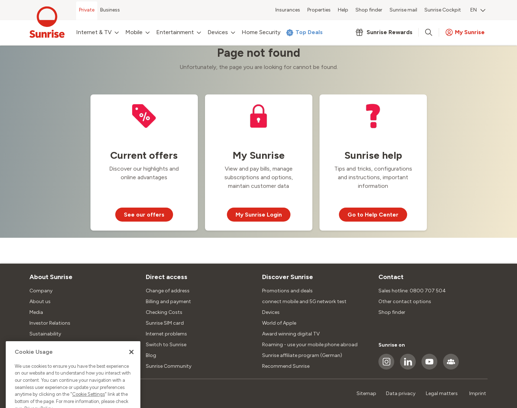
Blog (151, 355)
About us (40, 301)
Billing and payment (168, 301)
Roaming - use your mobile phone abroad (310, 345)
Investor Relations (49, 323)
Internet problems (166, 334)
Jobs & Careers (46, 345)
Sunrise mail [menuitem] (403, 10)
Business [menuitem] (110, 10)
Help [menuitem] (343, 10)
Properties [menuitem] (319, 10)
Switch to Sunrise (166, 345)
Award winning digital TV (291, 334)
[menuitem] (478, 10)
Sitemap (366, 393)
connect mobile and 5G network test (304, 301)
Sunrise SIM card (165, 323)
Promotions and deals (287, 291)
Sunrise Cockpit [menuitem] (442, 10)
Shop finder (391, 312)
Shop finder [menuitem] (368, 10)
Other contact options (404, 301)
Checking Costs (164, 312)
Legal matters (442, 393)
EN (477, 10)
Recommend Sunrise (285, 366)
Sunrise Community (168, 366)
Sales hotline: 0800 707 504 (412, 291)
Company (40, 291)
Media (36, 312)
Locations (41, 355)
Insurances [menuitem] (287, 10)
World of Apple (279, 323)
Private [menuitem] (86, 10)
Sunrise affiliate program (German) (302, 355)
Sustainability (45, 334)
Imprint (477, 393)
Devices (271, 312)
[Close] (131, 370)
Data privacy (400, 393)
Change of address (168, 291)
